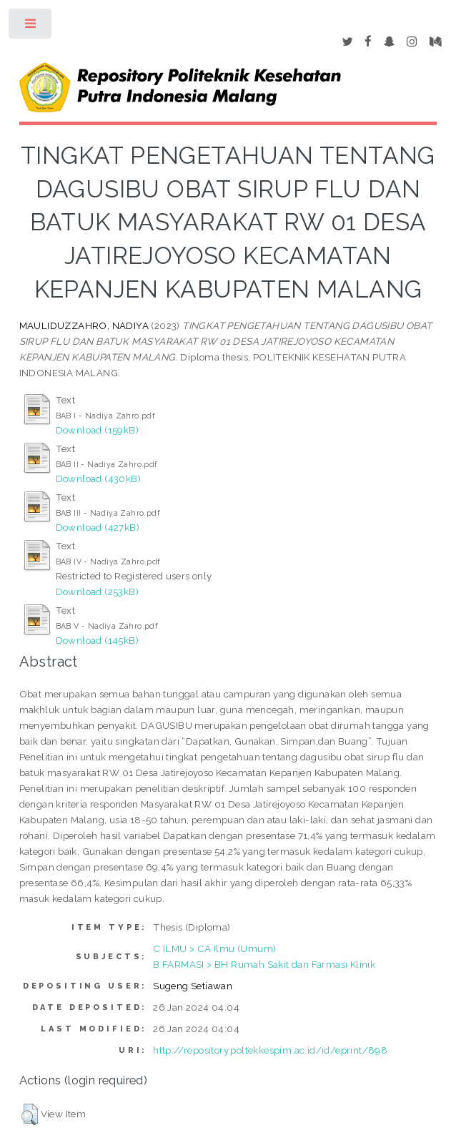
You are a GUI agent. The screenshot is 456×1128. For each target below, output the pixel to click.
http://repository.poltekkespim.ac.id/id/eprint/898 (270, 1050)
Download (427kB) (97, 527)
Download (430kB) (98, 478)
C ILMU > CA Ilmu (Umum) (214, 948)
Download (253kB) (97, 591)
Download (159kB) (97, 430)
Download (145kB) (97, 640)
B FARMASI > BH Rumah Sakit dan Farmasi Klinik (264, 964)
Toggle (31, 27)
